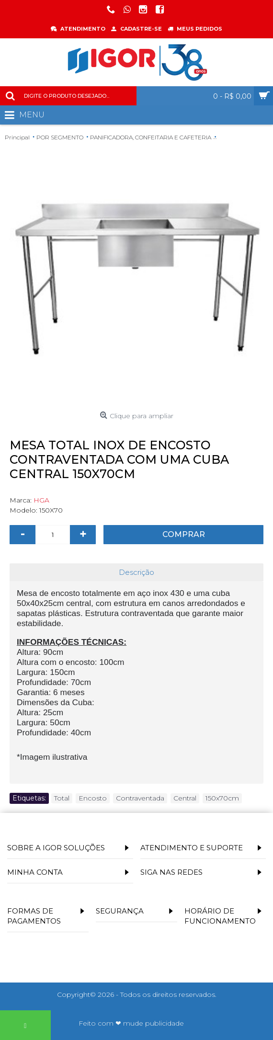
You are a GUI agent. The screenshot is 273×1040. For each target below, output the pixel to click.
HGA (41, 500)
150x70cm (222, 798)
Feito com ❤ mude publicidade (131, 1023)
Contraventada (140, 798)
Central (184, 798)
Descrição (136, 572)
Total (61, 798)
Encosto (93, 798)
